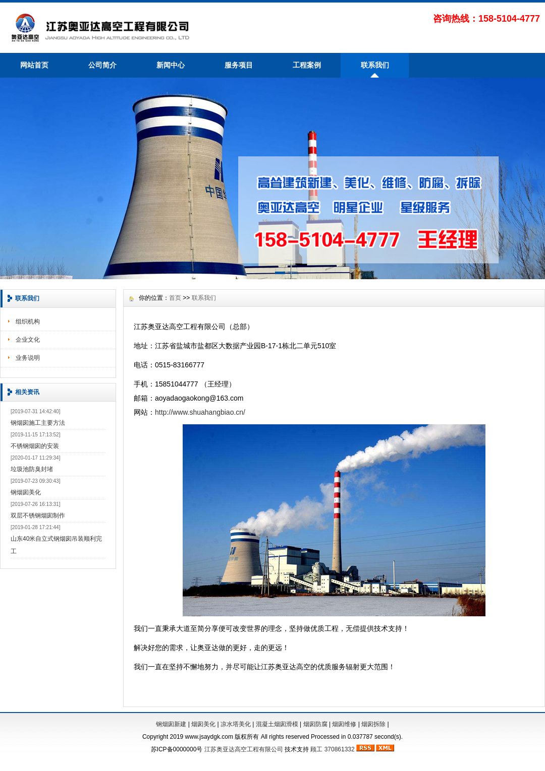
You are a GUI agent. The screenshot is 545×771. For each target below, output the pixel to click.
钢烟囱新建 (171, 724)
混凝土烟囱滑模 (277, 724)
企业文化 (28, 339)
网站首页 (34, 65)
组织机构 (28, 321)
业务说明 (28, 357)
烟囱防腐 (315, 724)
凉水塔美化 (236, 724)
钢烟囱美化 (26, 492)
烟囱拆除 (373, 724)
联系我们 (375, 65)
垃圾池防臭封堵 (32, 469)
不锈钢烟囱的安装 (35, 445)
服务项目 (239, 65)
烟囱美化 (203, 724)
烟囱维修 (344, 724)
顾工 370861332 (332, 749)
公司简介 (102, 65)
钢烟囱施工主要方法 (38, 422)
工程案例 (307, 65)
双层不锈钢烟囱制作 (38, 515)
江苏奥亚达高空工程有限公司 (243, 749)
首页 (175, 297)
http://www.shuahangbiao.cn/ (200, 412)
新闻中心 (170, 65)
